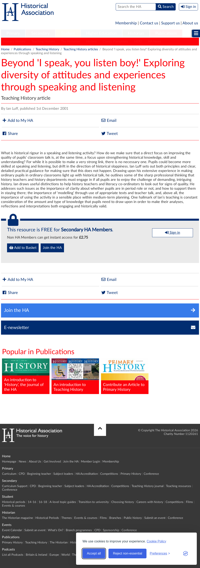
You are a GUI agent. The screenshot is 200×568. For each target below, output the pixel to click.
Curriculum (9, 473)
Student (68, 33)
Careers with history (149, 502)
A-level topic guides (62, 502)
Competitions (109, 473)
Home (5, 49)
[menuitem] (13, 34)
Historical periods (13, 502)
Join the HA (52, 248)
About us (190, 23)
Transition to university (93, 502)
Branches (115, 517)
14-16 (32, 502)
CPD (22, 473)
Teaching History (43, 41)
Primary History (14, 41)
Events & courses (13, 505)
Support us (170, 23)
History (91, 41)
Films (189, 502)
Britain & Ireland (36, 554)
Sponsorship (111, 530)
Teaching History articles (80, 49)
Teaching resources (178, 486)
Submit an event (154, 517)
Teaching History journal (148, 486)
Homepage (9, 461)
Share (10, 133)
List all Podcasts (12, 554)
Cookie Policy (156, 541)
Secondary (40, 33)
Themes (66, 517)
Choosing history (122, 502)
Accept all (94, 553)
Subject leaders (63, 473)
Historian (136, 33)
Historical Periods (47, 517)
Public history (133, 517)
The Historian (70, 41)
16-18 (43, 502)
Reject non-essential (127, 553)
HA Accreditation (87, 473)
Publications (166, 33)
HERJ (138, 41)
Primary (13, 33)
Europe (54, 554)
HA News (154, 41)
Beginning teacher (39, 473)
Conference (151, 473)
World (65, 554)
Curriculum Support (14, 486)
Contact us (149, 23)
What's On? (55, 530)
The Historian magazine (17, 517)
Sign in (172, 233)
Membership (126, 23)
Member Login (90, 461)
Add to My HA (17, 120)
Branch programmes (79, 530)
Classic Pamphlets (115, 41)
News (22, 461)
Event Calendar (12, 530)
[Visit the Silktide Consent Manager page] (185, 553)
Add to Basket (22, 248)
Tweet (109, 133)
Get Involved (52, 461)
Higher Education (101, 33)
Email (108, 120)
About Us (35, 461)
